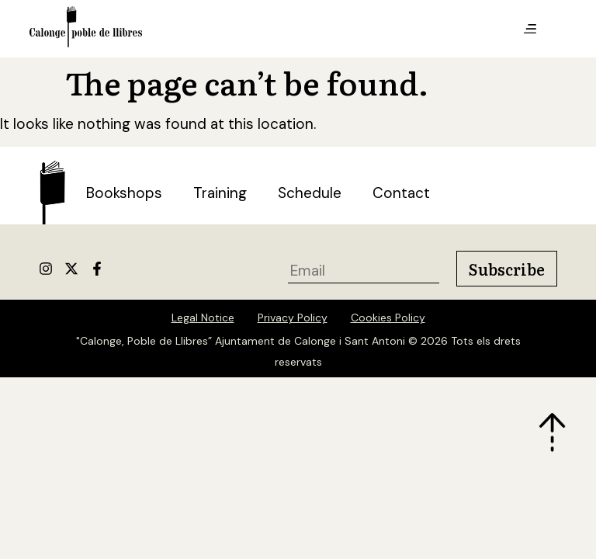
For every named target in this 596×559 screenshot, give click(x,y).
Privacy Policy (292, 318)
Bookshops (124, 193)
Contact (401, 193)
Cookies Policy (388, 318)
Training (220, 193)
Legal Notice (203, 318)
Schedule (309, 193)
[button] (530, 29)
